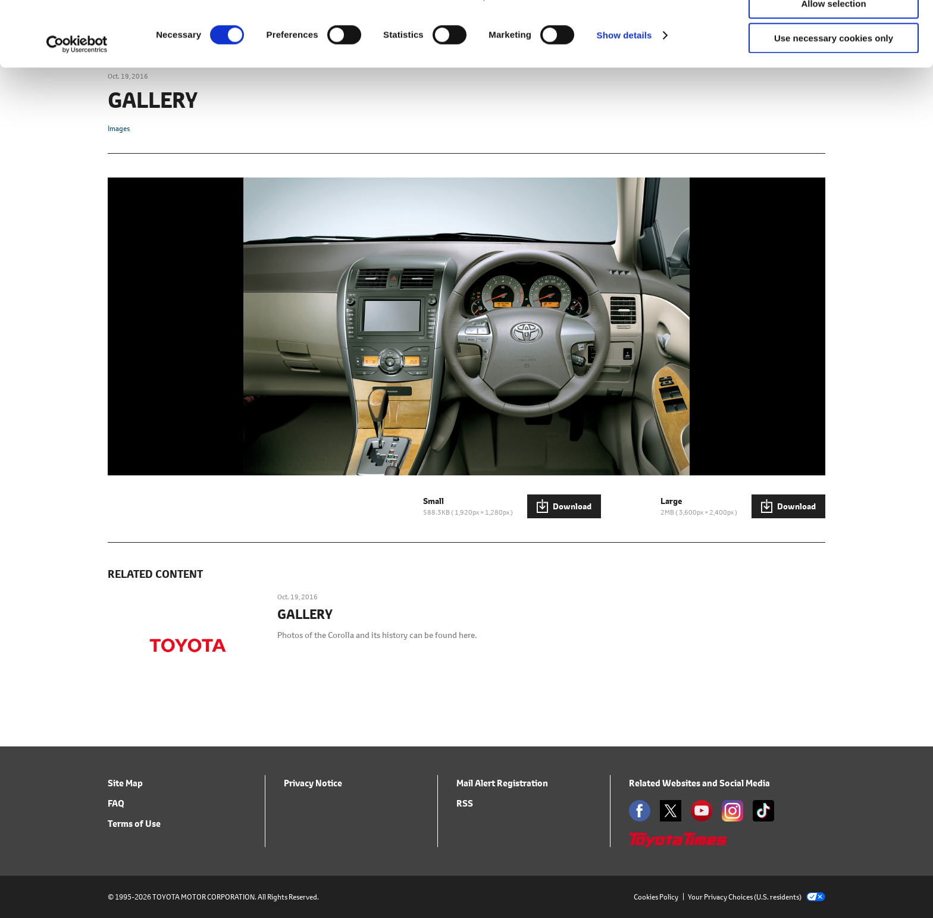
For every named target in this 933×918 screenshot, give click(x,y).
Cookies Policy (656, 897)
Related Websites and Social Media (699, 783)
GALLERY (305, 614)
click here (511, 57)
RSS (464, 803)
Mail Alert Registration (502, 783)
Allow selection (833, 65)
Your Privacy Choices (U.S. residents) (756, 897)
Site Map (125, 783)
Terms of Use (134, 823)
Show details (624, 96)
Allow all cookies (834, 29)
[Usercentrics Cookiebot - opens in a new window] (77, 105)
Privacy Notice (313, 783)
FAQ (116, 803)
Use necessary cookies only (833, 99)
